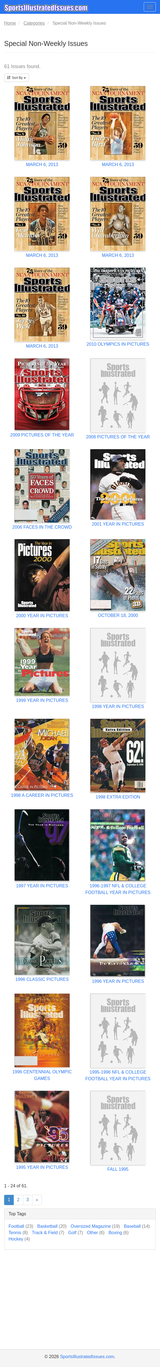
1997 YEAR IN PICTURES (42, 885)
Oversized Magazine (95, 1226)
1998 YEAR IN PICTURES (118, 706)
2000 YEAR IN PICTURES (42, 615)
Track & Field (48, 1232)
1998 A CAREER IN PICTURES (42, 795)
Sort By (16, 78)
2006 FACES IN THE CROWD (42, 527)
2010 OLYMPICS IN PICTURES (118, 344)
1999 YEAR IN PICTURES (42, 700)
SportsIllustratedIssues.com (87, 1356)
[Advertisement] (80, 1306)
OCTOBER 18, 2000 (118, 615)
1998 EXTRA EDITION (118, 797)
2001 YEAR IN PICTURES (118, 524)
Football (21, 1226)
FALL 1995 (118, 1169)
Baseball (137, 1226)
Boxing (119, 1232)
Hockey (19, 1239)
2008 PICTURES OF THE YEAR (118, 437)
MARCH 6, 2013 (42, 164)
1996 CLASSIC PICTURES (42, 979)
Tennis (18, 1232)
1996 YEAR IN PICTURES (118, 981)
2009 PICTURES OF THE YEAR (42, 435)
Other (96, 1232)
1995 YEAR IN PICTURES (42, 1167)
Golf (75, 1232)
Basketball (52, 1226)
